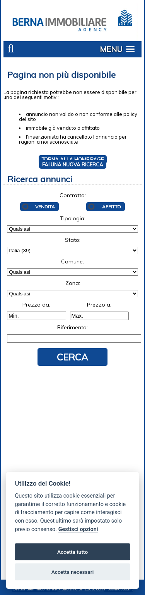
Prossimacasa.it (118, 589)
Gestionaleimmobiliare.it (35, 589)
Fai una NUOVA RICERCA (72, 164)
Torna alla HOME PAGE (73, 159)
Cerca (72, 357)
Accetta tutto (72, 552)
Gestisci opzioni (78, 529)
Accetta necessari (72, 572)
